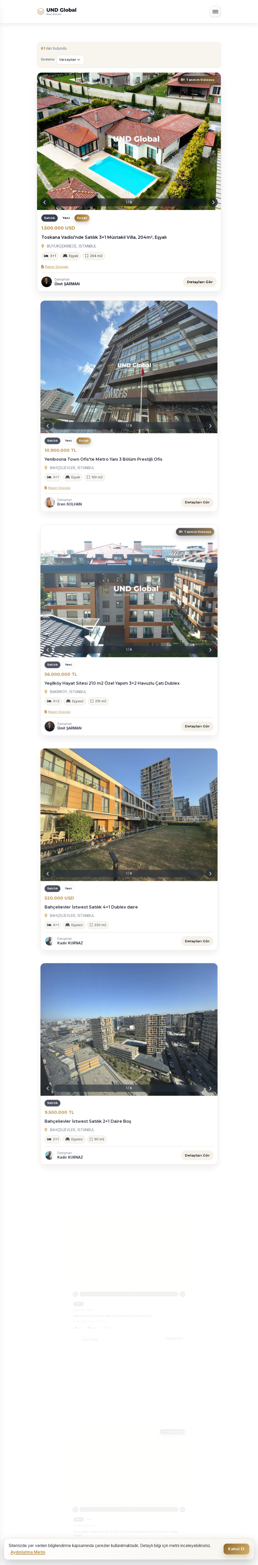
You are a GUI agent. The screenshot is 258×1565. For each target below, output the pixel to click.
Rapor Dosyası (54, 267)
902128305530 (56, 1508)
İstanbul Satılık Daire (152, 1396)
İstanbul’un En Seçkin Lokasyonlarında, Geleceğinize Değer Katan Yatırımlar (76, 1379)
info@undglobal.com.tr (63, 1516)
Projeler (140, 1475)
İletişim (138, 1483)
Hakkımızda (143, 1452)
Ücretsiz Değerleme (152, 1467)
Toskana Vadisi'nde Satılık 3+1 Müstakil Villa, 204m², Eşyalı (104, 237)
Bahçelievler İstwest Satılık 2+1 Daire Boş (101, 1102)
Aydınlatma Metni (27, 1552)
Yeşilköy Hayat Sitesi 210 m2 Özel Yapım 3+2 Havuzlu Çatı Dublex (117, 666)
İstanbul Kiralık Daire (59, 1413)
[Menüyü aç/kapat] (215, 11)
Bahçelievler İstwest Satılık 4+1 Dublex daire (103, 888)
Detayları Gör (200, 282)
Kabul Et (236, 1549)
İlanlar (138, 1460)
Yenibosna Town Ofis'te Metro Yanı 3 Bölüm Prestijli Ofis (112, 442)
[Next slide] (213, 202)
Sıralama (47, 59)
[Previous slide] (44, 202)
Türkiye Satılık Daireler (61, 1396)
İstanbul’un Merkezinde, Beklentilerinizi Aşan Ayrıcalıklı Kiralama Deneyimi (175, 1379)
